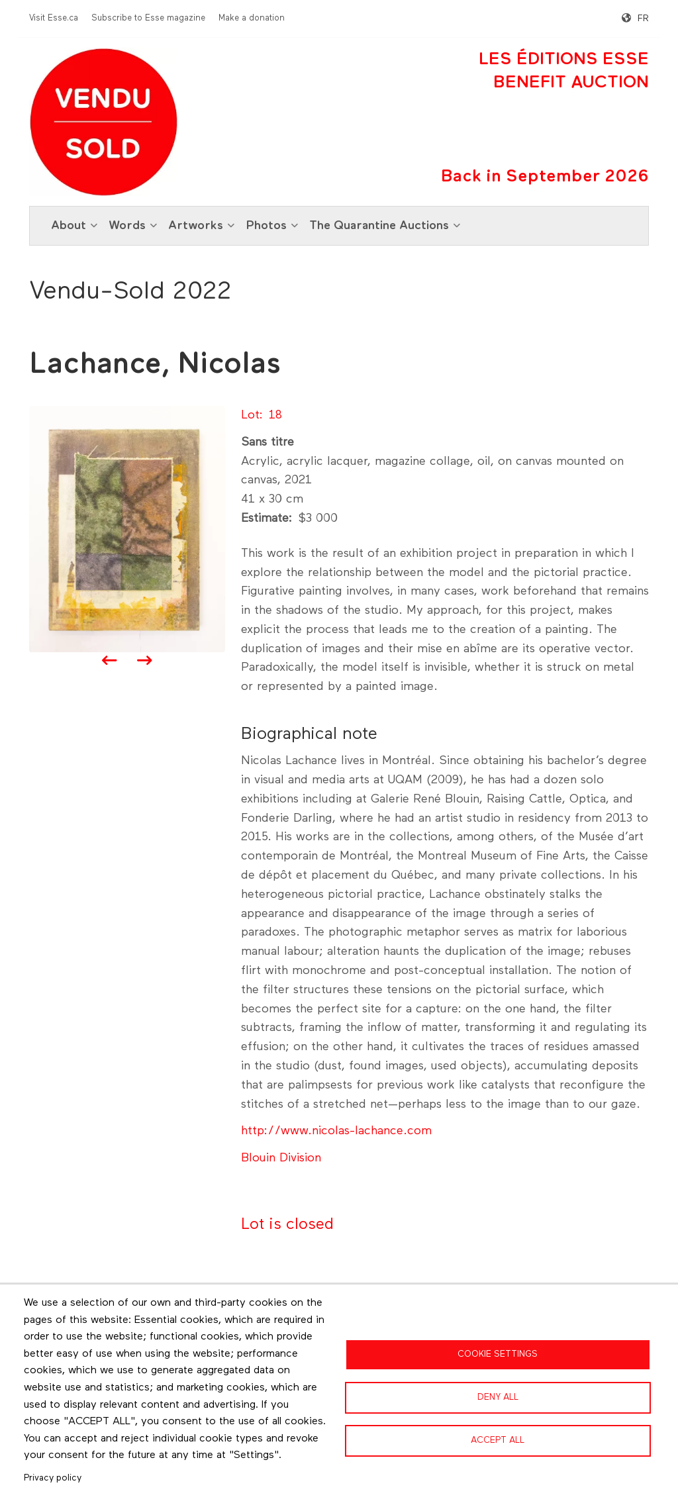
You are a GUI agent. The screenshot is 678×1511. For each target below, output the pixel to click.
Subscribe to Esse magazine (148, 18)
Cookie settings (498, 1354)
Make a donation (251, 18)
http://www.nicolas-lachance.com (336, 1131)
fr (643, 18)
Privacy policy (52, 1478)
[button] (127, 528)
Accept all (497, 1440)
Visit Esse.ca (53, 18)
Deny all (497, 1397)
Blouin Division (281, 1158)
